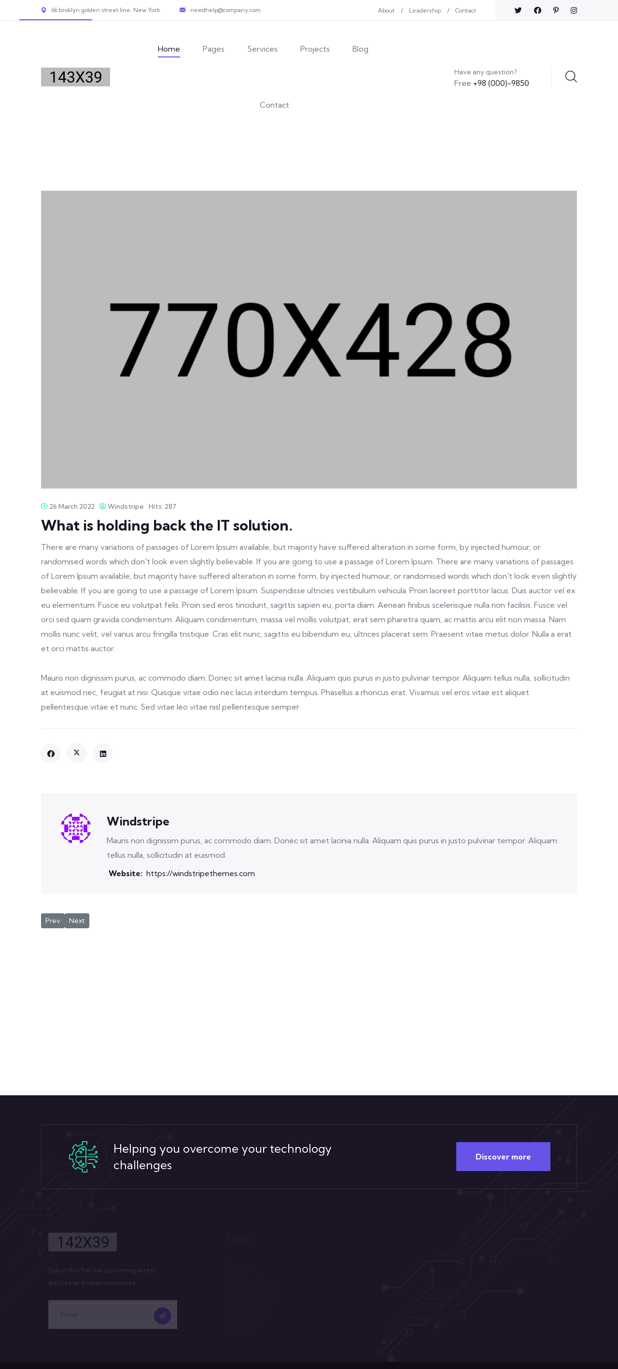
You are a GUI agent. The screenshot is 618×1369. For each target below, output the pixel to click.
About (386, 10)
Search (571, 76)
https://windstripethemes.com (200, 873)
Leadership (425, 10)
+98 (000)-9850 (491, 83)
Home (169, 49)
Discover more (503, 1156)
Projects (315, 49)
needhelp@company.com (225, 10)
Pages (214, 49)
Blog (360, 49)
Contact (465, 10)
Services (262, 49)
